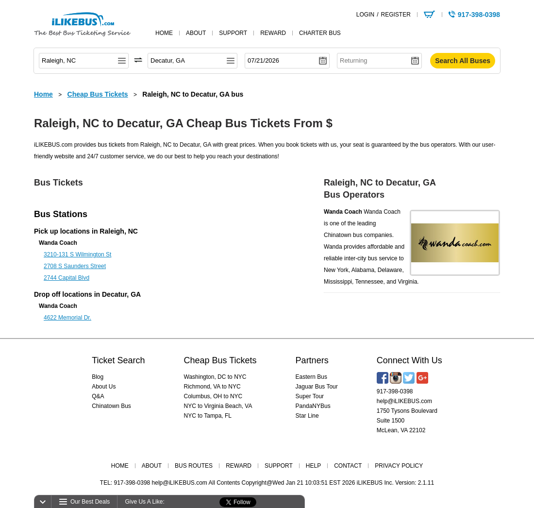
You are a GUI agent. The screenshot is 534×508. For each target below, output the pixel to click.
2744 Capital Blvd (66, 277)
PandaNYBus (313, 406)
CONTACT (348, 465)
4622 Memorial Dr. (67, 317)
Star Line (307, 415)
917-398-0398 (395, 391)
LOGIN (365, 14)
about (196, 33)
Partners (312, 360)
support (233, 33)
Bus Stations (60, 214)
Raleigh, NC (119, 231)
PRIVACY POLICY (399, 465)
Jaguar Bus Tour (317, 386)
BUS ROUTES (194, 465)
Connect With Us (409, 360)
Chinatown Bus (111, 406)
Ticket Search (118, 360)
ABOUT (152, 465)
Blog (97, 376)
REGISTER (395, 14)
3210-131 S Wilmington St (77, 254)
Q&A (98, 396)
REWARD (238, 465)
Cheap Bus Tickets (220, 360)
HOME (120, 465)
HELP (313, 465)
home (164, 33)
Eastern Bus (311, 376)
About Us (104, 386)
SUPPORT (279, 465)
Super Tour (310, 396)
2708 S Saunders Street (75, 266)
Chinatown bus (343, 235)
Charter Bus (320, 33)
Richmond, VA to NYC (212, 386)
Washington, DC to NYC (215, 376)
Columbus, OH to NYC (213, 396)
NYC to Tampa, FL (208, 415)
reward (273, 33)
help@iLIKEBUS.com (404, 401)
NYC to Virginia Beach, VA (218, 406)
